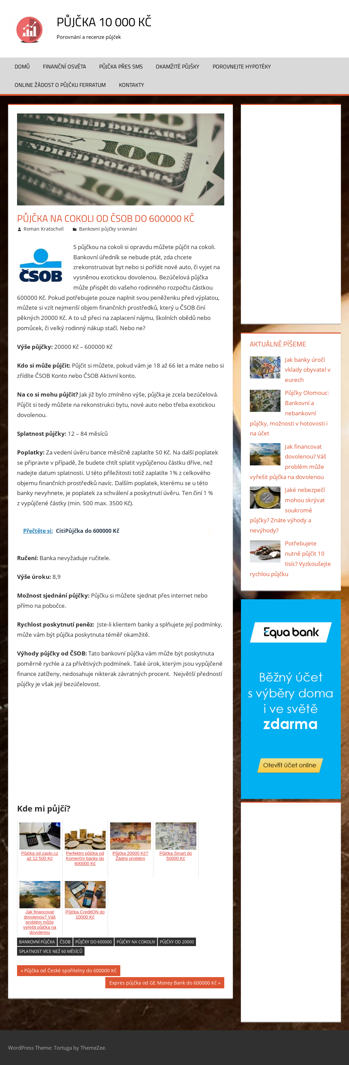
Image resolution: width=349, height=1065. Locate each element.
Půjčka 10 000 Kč (104, 21)
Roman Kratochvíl (44, 229)
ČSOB (65, 942)
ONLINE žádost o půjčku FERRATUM (60, 85)
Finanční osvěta (64, 66)
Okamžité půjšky (177, 66)
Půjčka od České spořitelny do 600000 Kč (70, 971)
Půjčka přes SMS (121, 66)
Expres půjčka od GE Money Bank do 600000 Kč (163, 984)
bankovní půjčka (37, 942)
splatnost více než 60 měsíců (50, 951)
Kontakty (131, 85)
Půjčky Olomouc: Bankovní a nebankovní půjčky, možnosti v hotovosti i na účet (290, 413)
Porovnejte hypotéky (242, 66)
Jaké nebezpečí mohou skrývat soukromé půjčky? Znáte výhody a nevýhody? (287, 510)
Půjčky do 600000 (93, 942)
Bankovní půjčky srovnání (108, 229)
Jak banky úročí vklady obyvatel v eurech (308, 370)
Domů (22, 66)
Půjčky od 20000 (177, 942)
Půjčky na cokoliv (136, 942)
